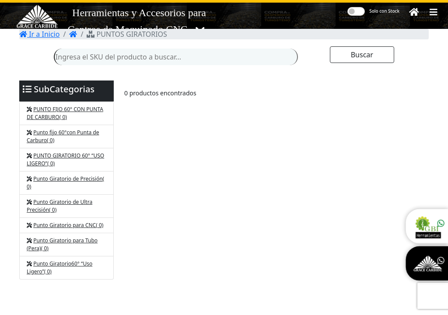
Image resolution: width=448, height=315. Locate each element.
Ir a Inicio (39, 34)
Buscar (362, 55)
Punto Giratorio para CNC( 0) (68, 225)
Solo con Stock (384, 11)
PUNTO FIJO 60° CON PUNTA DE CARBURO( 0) (65, 113)
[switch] (356, 11)
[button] (433, 12)
